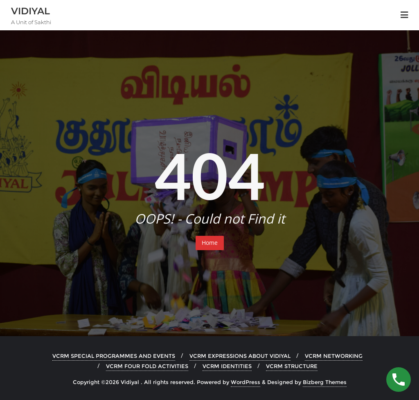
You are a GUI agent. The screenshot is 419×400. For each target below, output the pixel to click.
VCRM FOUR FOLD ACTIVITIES (147, 366)
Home (210, 242)
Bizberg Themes (325, 382)
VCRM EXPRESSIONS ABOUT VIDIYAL (240, 356)
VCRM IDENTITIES (227, 366)
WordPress (245, 382)
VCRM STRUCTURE (292, 366)
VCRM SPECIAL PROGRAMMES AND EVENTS (113, 356)
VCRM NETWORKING (334, 356)
